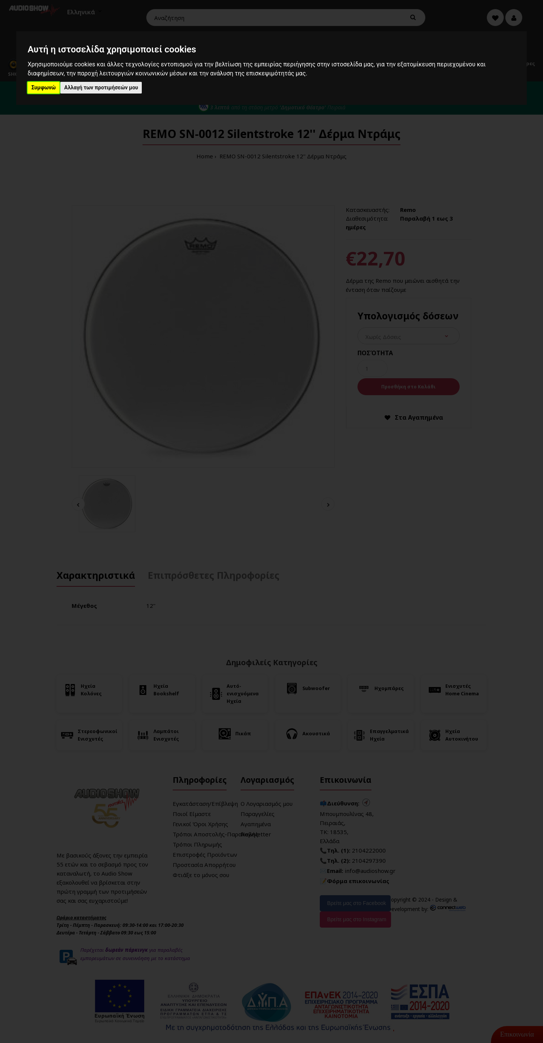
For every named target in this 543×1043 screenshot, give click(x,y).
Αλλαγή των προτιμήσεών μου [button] (101, 87)
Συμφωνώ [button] (43, 87)
